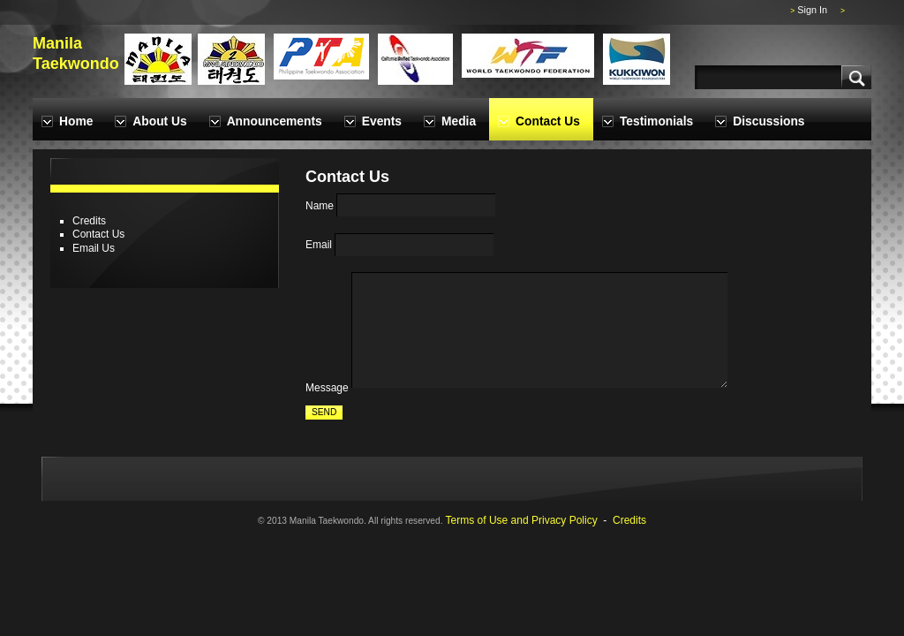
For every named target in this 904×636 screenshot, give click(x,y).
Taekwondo (76, 63)
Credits (89, 221)
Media (458, 121)
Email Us (93, 248)
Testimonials (656, 121)
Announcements (274, 121)
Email (318, 245)
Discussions (768, 121)
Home (76, 121)
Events (382, 121)
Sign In (812, 9)
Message (327, 388)
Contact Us (548, 121)
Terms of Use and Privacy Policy (522, 520)
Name (319, 206)
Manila (57, 43)
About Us (159, 121)
